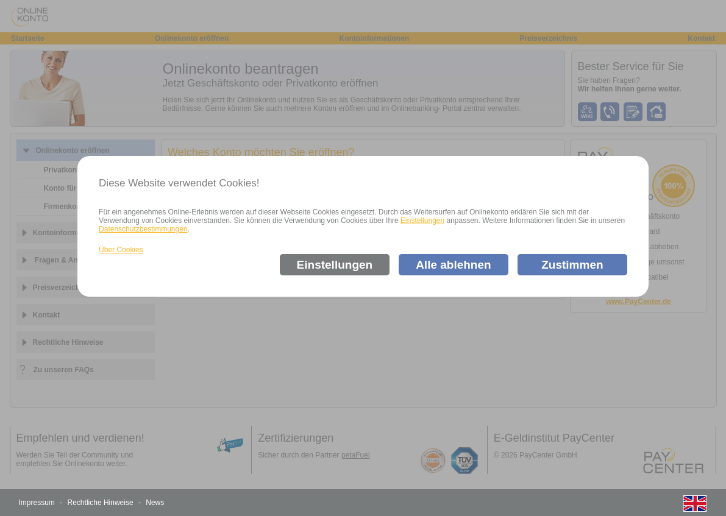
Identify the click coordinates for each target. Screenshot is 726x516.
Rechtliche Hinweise (100, 502)
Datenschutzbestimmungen (143, 229)
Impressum (37, 502)
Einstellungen (422, 220)
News (155, 502)
